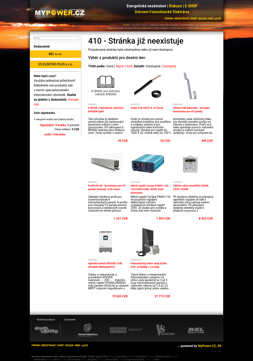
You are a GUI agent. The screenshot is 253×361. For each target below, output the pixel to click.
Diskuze (175, 6)
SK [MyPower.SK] (219, 346)
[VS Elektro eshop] (165, 330)
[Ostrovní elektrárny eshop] (88, 330)
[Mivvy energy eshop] (126, 330)
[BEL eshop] (196, 330)
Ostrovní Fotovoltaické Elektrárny (162, 11)
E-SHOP (191, 6)
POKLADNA (59, 134)
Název (120, 66)
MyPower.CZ (207, 346)
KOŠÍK (47, 134)
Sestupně (169, 66)
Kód (129, 66)
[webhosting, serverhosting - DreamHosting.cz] (46, 330)
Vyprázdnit (46, 125)
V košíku (60, 125)
